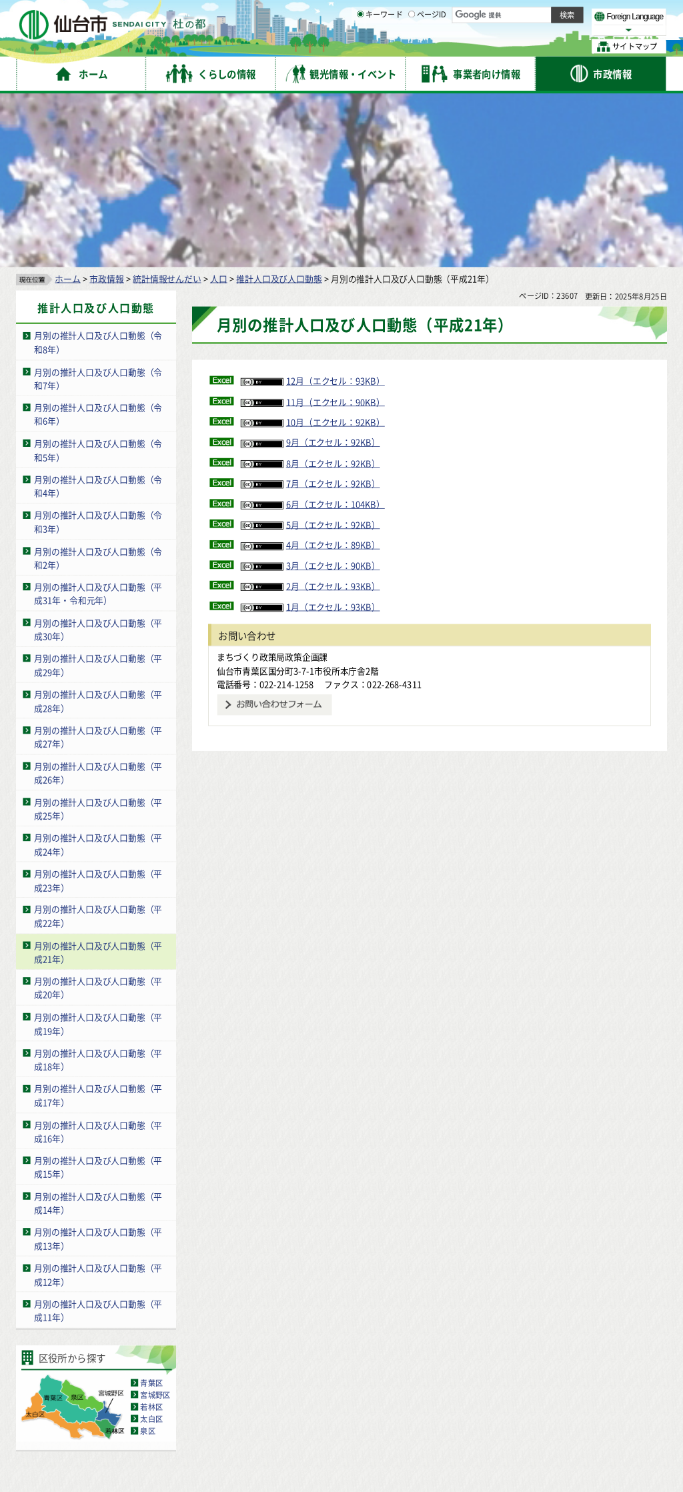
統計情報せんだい (167, 107)
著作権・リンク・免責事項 (153, 1363)
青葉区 (151, 1211)
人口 (218, 107)
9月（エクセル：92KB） (310, 271)
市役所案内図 (474, 1445)
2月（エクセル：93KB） (310, 414)
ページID (427, 46)
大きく (513, 30)
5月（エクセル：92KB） (310, 353)
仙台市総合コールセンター (517, 1389)
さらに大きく (556, 30)
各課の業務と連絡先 (474, 1423)
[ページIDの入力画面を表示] (411, 46)
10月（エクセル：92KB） (313, 250)
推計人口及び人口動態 (278, 107)
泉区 (147, 1260)
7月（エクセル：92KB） (310, 312)
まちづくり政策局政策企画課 (272, 485)
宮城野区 (155, 1223)
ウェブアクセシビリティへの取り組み (408, 1363)
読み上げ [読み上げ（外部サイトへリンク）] (439, 13)
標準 (533, 14)
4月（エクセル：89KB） (310, 373)
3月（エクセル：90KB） (310, 394)
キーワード (380, 46)
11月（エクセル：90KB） (313, 230)
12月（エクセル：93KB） (313, 209)
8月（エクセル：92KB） (310, 291)
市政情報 (106, 107)
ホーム (67, 107)
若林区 (151, 1235)
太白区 (151, 1247)
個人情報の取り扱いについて (270, 1363)
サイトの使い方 (62, 1363)
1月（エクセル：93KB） (310, 435)
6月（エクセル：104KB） (313, 332)
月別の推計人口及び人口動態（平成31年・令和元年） (98, 422)
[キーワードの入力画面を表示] (360, 46)
